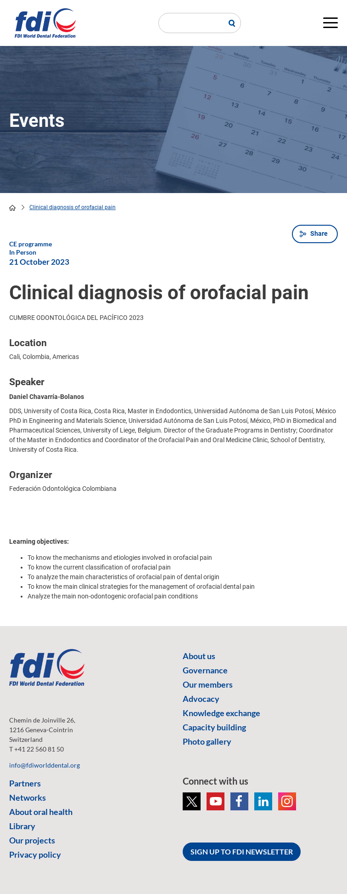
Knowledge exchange (221, 713)
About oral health (41, 812)
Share (319, 233)
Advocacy (201, 699)
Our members (208, 684)
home (12, 208)
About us (199, 656)
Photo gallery (207, 741)
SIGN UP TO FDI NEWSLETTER (241, 851)
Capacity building (214, 727)
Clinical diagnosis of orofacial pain (72, 207)
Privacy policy (35, 854)
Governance (205, 670)
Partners (25, 783)
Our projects (32, 840)
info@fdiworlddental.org (44, 765)
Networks (27, 797)
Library (22, 826)
